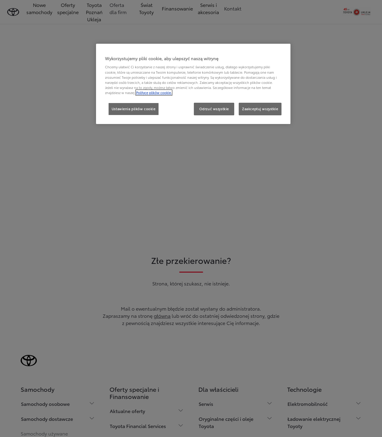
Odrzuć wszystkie (214, 108)
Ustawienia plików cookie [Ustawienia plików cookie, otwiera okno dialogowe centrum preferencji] (134, 108)
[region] (193, 84)
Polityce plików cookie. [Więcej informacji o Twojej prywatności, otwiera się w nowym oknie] (154, 92)
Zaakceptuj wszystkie (260, 108)
